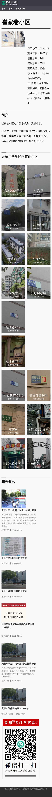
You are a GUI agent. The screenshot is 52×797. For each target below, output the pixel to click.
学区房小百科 (7, 714)
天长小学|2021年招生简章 (14, 558)
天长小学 (45, 48)
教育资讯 (5, 530)
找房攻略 (5, 636)
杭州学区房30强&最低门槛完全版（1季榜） (18, 626)
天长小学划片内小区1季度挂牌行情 (19, 664)
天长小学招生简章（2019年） (16, 708)
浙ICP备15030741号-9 (38, 789)
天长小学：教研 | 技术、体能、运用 (19, 510)
